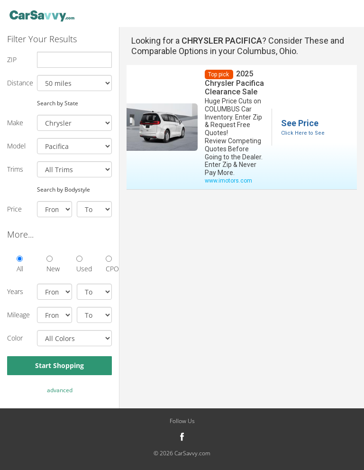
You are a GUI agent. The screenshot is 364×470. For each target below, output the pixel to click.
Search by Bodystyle (63, 189)
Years (15, 291)
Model (16, 145)
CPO (109, 264)
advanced (60, 390)
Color (15, 337)
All (20, 264)
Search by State (57, 103)
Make (15, 122)
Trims (15, 169)
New (49, 264)
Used (79, 264)
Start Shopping (59, 365)
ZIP (12, 59)
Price (14, 208)
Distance (18, 82)
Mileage (18, 314)
